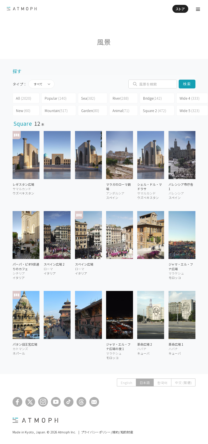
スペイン (112, 197)
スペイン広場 (84, 264)
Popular (56, 98)
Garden (90, 110)
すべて (38, 84)
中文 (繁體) (183, 382)
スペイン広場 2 (54, 264)
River (120, 98)
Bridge (152, 98)
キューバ (143, 353)
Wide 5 (190, 110)
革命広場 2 (144, 344)
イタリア (19, 277)
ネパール (19, 353)
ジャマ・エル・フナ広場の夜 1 (118, 346)
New (23, 110)
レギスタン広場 (23, 184)
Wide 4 (190, 98)
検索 (187, 84)
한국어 (162, 382)
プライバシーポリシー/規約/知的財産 (107, 432)
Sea (88, 98)
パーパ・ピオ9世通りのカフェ (26, 266)
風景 (104, 42)
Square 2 (154, 110)
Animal (120, 110)
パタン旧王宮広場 (25, 344)
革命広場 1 (176, 344)
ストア (180, 8)
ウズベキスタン (23, 193)
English (126, 382)
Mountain (56, 110)
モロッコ (175, 277)
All (23, 98)
